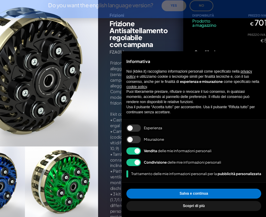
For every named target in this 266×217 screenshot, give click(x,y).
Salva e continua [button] (194, 193)
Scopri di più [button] (194, 206)
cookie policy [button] (136, 87)
